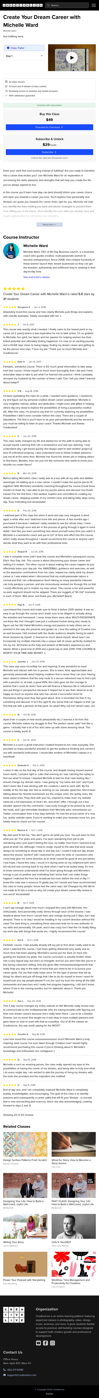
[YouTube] (38, 1343)
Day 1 (9, 56)
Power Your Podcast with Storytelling (24, 1280)
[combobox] (66, 5)
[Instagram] (52, 1343)
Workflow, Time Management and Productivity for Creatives (71, 1281)
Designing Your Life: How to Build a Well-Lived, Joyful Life (23, 1202)
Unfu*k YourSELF (61, 1242)
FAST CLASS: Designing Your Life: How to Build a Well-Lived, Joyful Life (73, 1202)
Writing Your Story (13, 1242)
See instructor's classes (36, 277)
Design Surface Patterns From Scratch (25, 1160)
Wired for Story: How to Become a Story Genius (71, 1161)
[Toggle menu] (93, 5)
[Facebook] (45, 1343)
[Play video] (72, 57)
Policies (49, 1393)
